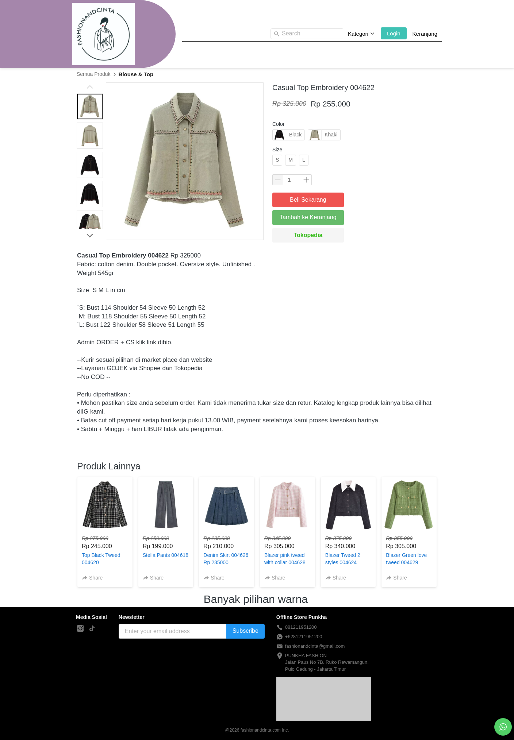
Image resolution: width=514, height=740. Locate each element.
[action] (503, 727)
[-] (80, 629)
